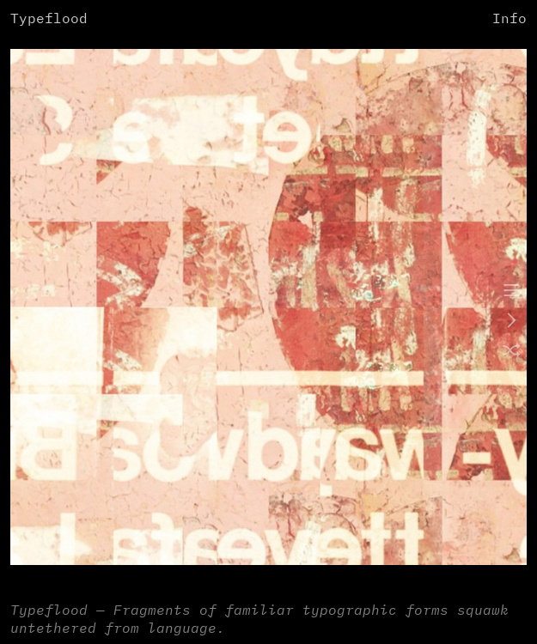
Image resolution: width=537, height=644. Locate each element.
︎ (511, 321)
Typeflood (49, 19)
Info (509, 19)
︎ (511, 352)
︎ (511, 291)
